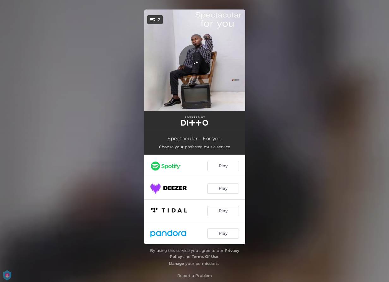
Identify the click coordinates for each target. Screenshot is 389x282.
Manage (176, 263)
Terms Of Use (205, 256)
